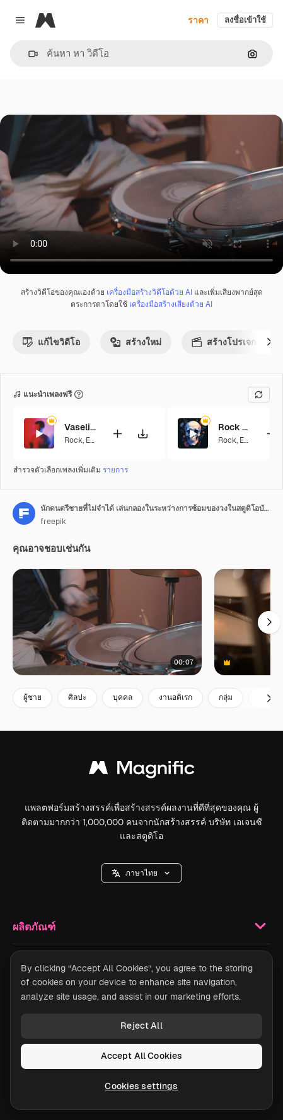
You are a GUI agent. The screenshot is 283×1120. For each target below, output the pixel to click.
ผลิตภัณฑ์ (141, 926)
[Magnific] (45, 20)
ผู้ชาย (32, 697)
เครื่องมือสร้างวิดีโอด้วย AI (149, 292)
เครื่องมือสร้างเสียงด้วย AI (170, 304)
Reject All (141, 1025)
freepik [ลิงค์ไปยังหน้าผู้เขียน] (53, 522)
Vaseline (80, 427)
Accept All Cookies (142, 1055)
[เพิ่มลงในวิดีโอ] (117, 433)
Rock (73, 440)
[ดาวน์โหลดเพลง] (142, 433)
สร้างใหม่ (135, 342)
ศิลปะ (77, 697)
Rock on (234, 427)
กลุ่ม (226, 697)
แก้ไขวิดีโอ (51, 342)
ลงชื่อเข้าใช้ (245, 19)
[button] (28, 54)
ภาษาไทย (141, 873)
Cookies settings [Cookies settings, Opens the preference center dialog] (141, 1086)
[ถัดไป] (269, 342)
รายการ (115, 470)
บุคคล (122, 697)
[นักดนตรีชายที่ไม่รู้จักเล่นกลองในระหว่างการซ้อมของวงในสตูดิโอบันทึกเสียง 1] (107, 622)
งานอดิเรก (175, 697)
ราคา (198, 20)
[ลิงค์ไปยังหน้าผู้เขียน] (24, 513)
